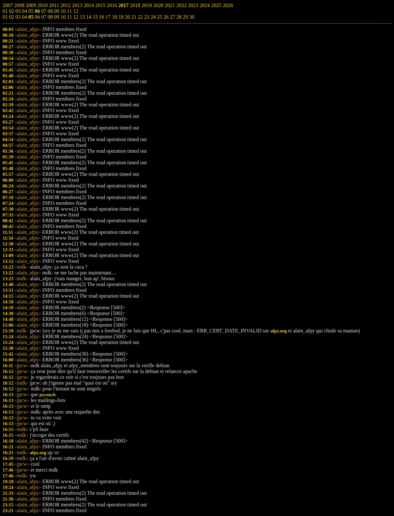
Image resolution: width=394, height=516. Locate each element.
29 (185, 17)
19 (120, 17)
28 (178, 17)
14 (88, 17)
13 (82, 17)
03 (18, 17)
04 (24, 17)
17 (108, 17)
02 (11, 17)
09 (56, 17)
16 (101, 17)
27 (172, 17)
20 (127, 17)
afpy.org (278, 330)
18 (114, 17)
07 (43, 17)
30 (191, 17)
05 (31, 17)
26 (165, 17)
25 (159, 17)
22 (140, 17)
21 (133, 17)
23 (146, 17)
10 (63, 17)
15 (95, 17)
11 (69, 17)
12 (75, 17)
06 (37, 17)
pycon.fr (47, 394)
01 (5, 17)
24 (153, 17)
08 (50, 17)
